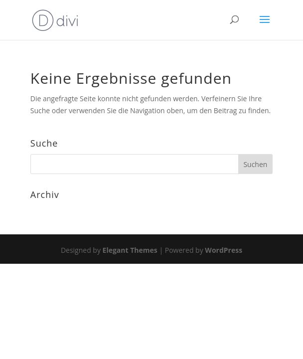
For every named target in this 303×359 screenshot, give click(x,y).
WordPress (223, 250)
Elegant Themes (130, 250)
